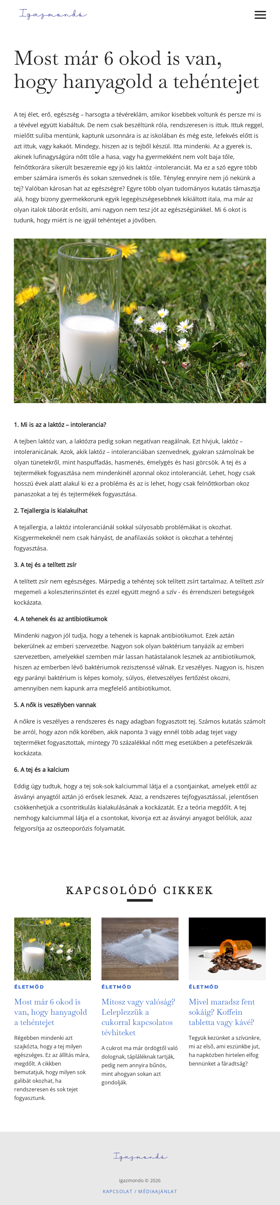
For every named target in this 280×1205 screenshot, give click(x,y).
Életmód (29, 987)
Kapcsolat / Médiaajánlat (140, 1191)
